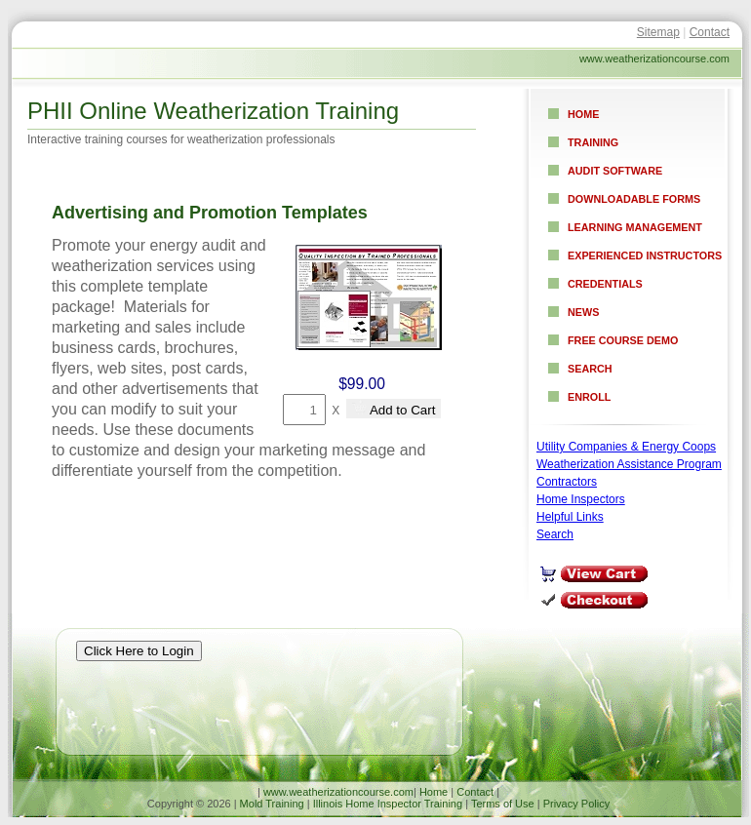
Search (590, 368)
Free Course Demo (623, 340)
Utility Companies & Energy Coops (626, 446)
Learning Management (635, 227)
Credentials (605, 284)
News (583, 312)
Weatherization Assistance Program (629, 464)
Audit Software (615, 171)
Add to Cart (393, 408)
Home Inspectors (580, 499)
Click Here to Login (139, 651)
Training (593, 142)
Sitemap (658, 32)
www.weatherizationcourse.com (338, 792)
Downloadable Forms (634, 199)
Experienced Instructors (645, 255)
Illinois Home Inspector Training (387, 803)
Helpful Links (570, 517)
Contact (710, 32)
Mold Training (272, 803)
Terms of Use (502, 803)
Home (583, 114)
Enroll (589, 397)
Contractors (566, 482)
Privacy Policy (576, 803)
